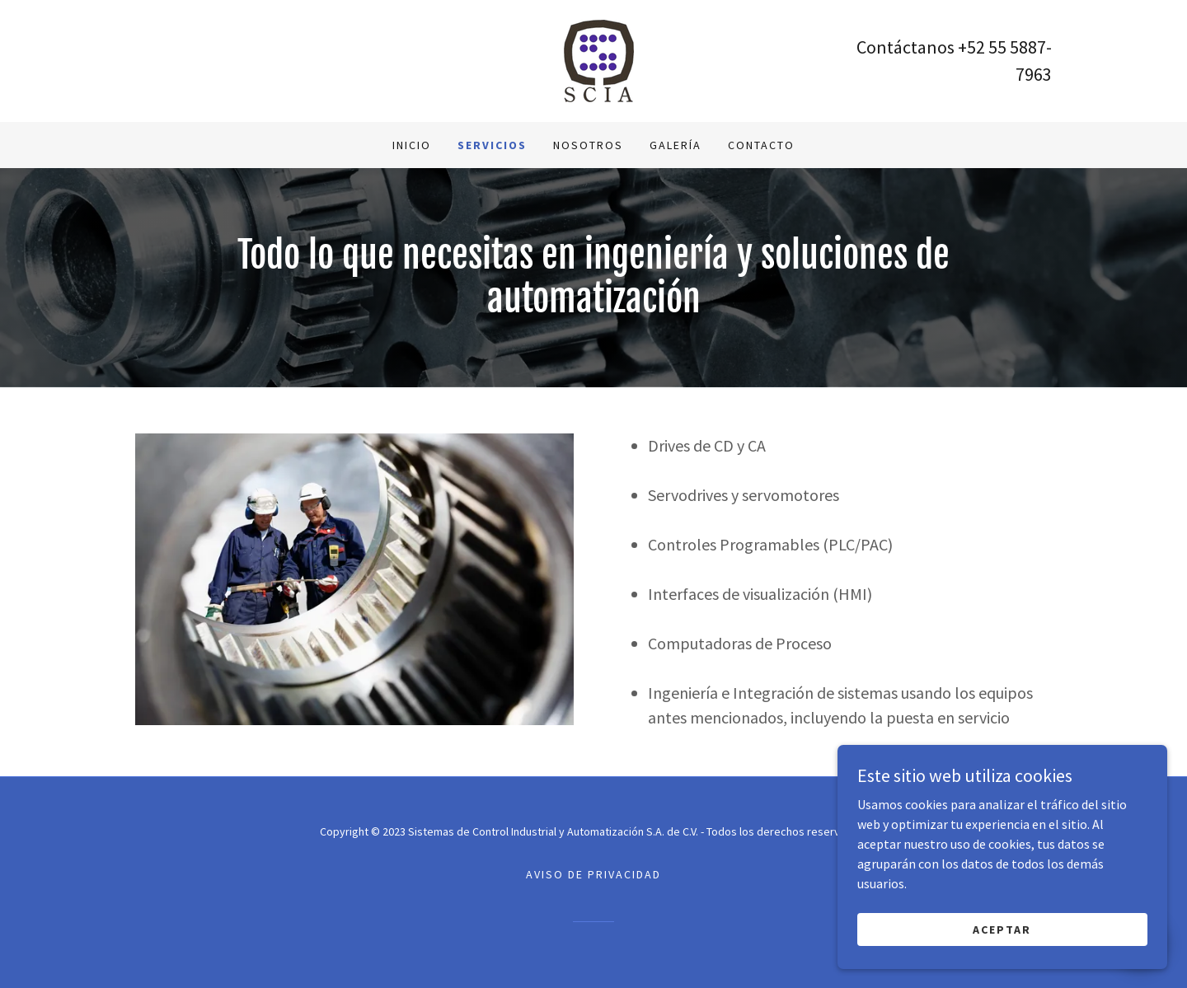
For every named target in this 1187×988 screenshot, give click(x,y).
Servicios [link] (492, 145)
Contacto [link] (761, 145)
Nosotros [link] (588, 145)
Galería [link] (675, 145)
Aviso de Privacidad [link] (593, 874)
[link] (593, 59)
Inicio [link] (411, 145)
